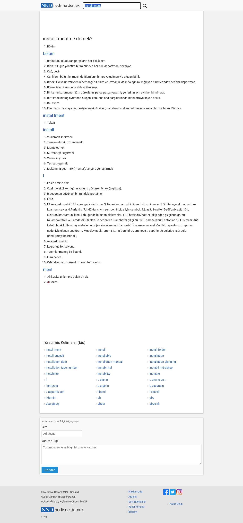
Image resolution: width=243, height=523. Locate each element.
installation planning (162, 361)
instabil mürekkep (161, 367)
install (48, 129)
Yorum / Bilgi (50, 441)
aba (151, 397)
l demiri (50, 397)
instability (104, 373)
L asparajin (156, 385)
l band (102, 391)
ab (99, 397)
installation (156, 355)
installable (104, 355)
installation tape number (62, 367)
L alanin (103, 379)
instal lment (53, 115)
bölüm (49, 53)
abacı (101, 403)
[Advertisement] (121, 22)
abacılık (154, 403)
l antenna (52, 385)
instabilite (52, 373)
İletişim (133, 511)
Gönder (49, 470)
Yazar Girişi (176, 503)
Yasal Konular (137, 506)
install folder (157, 349)
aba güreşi (52, 403)
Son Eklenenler (137, 501)
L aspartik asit (55, 391)
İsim (44, 427)
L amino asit (157, 379)
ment (47, 269)
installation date (56, 361)
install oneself (55, 355)
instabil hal (105, 367)
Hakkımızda (135, 491)
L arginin (103, 385)
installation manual (110, 361)
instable (154, 373)
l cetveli (154, 391)
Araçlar (133, 496)
